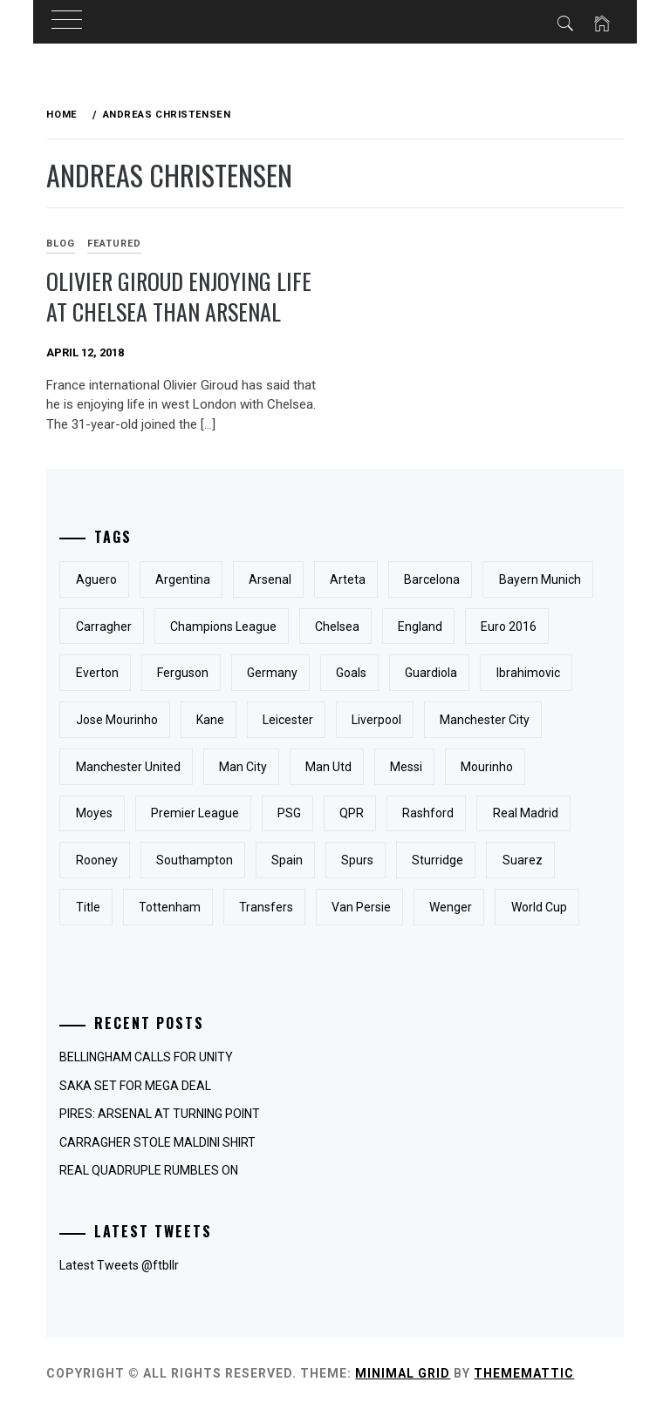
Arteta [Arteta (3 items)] (348, 579)
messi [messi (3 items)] (406, 767)
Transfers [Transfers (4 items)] (266, 907)
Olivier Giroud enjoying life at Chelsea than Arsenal (178, 296)
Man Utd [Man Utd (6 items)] (328, 767)
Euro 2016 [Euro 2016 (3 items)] (509, 626)
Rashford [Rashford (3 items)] (428, 813)
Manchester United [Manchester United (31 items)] (128, 767)
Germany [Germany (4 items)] (272, 673)
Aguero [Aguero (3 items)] (96, 579)
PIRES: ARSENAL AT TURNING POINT (159, 1114)
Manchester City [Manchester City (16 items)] (485, 720)
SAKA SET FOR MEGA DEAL (135, 1086)
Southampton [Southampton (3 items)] (194, 860)
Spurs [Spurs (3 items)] (357, 860)
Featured (114, 243)
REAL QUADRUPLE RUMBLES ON (148, 1170)
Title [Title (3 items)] (88, 907)
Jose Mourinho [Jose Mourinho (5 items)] (117, 720)
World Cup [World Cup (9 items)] (539, 907)
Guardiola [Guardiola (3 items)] (431, 673)
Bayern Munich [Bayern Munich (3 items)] (540, 579)
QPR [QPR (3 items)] (351, 813)
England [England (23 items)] (420, 626)
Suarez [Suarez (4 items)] (522, 860)
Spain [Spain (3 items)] (287, 860)
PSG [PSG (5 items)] (289, 813)
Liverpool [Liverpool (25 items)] (376, 720)
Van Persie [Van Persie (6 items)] (361, 907)
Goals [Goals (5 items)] (351, 673)
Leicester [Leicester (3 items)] (288, 720)
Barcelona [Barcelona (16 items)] (432, 579)
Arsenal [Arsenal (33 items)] (270, 579)
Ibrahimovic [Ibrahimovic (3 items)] (528, 673)
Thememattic (524, 1373)
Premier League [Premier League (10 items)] (195, 813)
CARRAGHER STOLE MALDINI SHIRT (157, 1142)
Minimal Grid (402, 1373)
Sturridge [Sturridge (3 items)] (437, 860)
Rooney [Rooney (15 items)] (97, 860)
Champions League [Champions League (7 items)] (223, 626)
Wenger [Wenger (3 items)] (450, 907)
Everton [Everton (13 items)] (97, 673)
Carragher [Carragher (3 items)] (104, 626)
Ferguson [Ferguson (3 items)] (183, 673)
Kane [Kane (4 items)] (210, 720)
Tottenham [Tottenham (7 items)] (170, 907)
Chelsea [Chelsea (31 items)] (337, 626)
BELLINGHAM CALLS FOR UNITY (146, 1057)
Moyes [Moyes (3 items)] (94, 813)
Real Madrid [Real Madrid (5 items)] (525, 813)
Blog (60, 243)
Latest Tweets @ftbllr (119, 1265)
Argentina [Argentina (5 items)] (182, 579)
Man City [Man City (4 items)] (243, 767)
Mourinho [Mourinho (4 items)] (487, 767)
